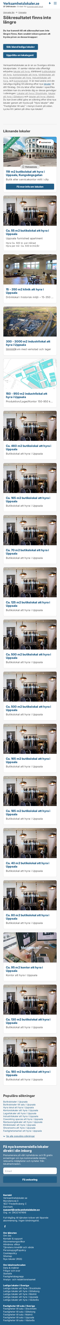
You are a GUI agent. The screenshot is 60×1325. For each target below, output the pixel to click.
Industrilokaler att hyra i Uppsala (20, 1116)
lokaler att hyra (21, 71)
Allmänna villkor (11, 1244)
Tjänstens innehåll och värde (18, 1247)
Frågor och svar (11, 1270)
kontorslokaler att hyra (25, 74)
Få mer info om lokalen (30, 186)
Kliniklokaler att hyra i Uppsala (19, 1124)
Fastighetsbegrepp (13, 1276)
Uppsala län (8, 12)
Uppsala (22, 12)
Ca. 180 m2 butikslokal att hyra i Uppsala (28, 1073)
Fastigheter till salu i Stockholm (20, 1308)
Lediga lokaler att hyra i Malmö (19, 1294)
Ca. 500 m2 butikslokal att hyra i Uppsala (28, 656)
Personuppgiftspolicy (14, 1250)
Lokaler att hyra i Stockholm (32, 93)
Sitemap (7, 1256)
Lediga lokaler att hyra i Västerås (21, 1299)
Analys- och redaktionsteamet (19, 1279)
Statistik (7, 1273)
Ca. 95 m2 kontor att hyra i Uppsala (24, 969)
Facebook (5, 1226)
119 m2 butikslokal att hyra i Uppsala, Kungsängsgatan (25, 173)
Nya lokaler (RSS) (12, 1259)
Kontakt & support (13, 1238)
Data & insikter (11, 1267)
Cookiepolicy (10, 1253)
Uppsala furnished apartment (24, 238)
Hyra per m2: (13, 245)
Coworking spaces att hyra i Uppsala (23, 1119)
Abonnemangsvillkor (14, 1241)
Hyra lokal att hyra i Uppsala (18, 1107)
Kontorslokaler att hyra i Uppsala (20, 1110)
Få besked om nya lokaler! (49, 3)
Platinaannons (31, 167)
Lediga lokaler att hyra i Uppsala (20, 1297)
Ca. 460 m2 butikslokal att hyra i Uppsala (28, 447)
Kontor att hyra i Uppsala (21, 975)
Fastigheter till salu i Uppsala (18, 1317)
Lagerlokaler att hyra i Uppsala (19, 1113)
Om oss (7, 1235)
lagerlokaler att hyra (20, 77)
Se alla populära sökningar (20, 1136)
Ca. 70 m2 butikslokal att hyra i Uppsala (27, 551)
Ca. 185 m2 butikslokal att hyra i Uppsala (28, 812)
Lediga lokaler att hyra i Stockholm (22, 1288)
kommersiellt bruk (35, 6)
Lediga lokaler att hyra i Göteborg (21, 1291)
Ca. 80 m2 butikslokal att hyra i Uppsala (27, 916)
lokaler (47, 83)
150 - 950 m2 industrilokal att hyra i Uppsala (26, 395)
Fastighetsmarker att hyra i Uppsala (22, 1130)
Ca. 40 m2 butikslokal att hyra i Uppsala (27, 864)
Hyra (8, 243)
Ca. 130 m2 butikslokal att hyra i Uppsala (28, 1021)
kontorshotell (21, 80)
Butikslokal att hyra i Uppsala (24, 453)
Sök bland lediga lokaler (20, 46)
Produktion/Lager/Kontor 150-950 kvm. (30, 401)
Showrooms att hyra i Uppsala (19, 1127)
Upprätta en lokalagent (20, 55)
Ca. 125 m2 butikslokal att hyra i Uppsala (28, 604)
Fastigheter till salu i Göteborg (19, 1311)
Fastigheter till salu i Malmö (17, 1314)
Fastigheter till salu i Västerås (19, 1320)
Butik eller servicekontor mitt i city (27, 179)
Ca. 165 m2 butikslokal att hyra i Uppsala (28, 499)
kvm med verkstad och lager (28, 349)
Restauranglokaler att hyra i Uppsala (22, 1122)
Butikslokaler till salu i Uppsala (19, 1104)
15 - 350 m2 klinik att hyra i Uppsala (25, 291)
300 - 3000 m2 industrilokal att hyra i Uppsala (28, 343)
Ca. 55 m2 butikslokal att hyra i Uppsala (27, 232)
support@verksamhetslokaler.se (21, 1209)
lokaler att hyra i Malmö (41, 96)
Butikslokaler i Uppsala (15, 1101)
